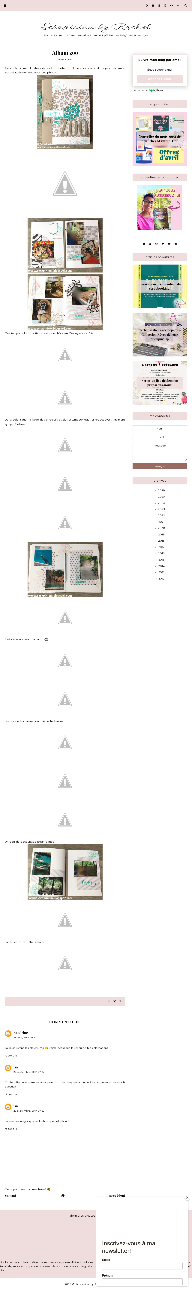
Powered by (149, 90)
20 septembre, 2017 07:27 (29, 1071)
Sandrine (21, 1033)
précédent (117, 1195)
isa (16, 1067)
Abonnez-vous (160, 79)
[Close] (187, 1197)
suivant (10, 1195)
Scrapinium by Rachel (96, 27)
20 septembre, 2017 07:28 (29, 1110)
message (160, 451)
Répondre (11, 1055)
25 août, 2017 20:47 (25, 1037)
